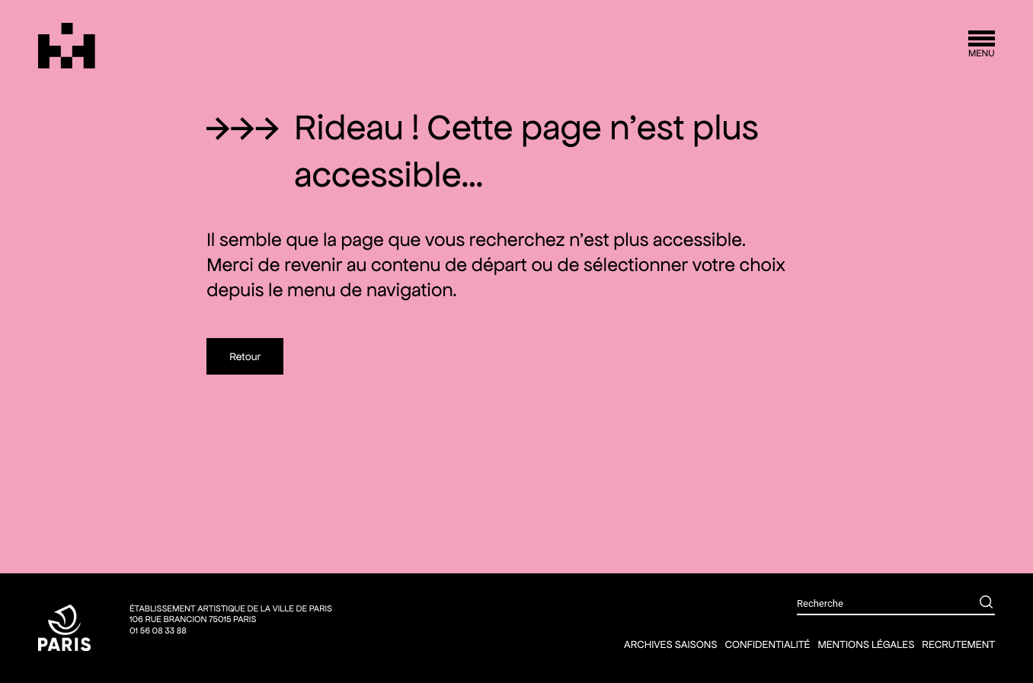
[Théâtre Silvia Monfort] (66, 46)
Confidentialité (767, 644)
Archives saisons (670, 644)
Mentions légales (865, 644)
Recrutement (958, 644)
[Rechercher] (975, 603)
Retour (245, 356)
